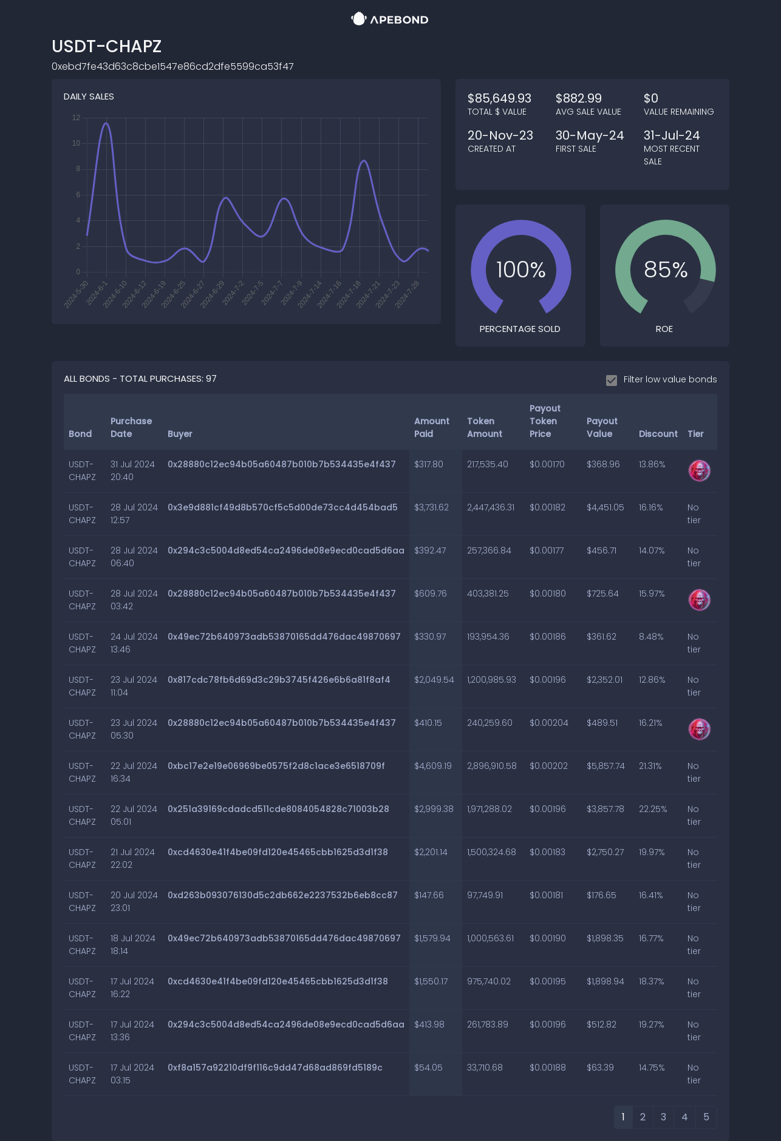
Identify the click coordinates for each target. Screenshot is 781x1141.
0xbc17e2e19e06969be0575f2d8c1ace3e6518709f (276, 766)
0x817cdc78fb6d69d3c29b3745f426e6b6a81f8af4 (279, 680)
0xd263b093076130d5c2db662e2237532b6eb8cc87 (283, 895)
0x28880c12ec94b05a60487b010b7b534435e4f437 (282, 464)
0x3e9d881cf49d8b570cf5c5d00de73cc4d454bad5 (283, 507)
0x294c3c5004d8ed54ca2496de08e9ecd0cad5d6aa (286, 550)
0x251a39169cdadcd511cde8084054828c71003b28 (278, 809)
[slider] (521, 270)
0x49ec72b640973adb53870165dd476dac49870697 (284, 637)
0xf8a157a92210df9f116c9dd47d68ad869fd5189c (275, 1067)
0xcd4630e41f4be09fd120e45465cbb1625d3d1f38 (278, 852)
